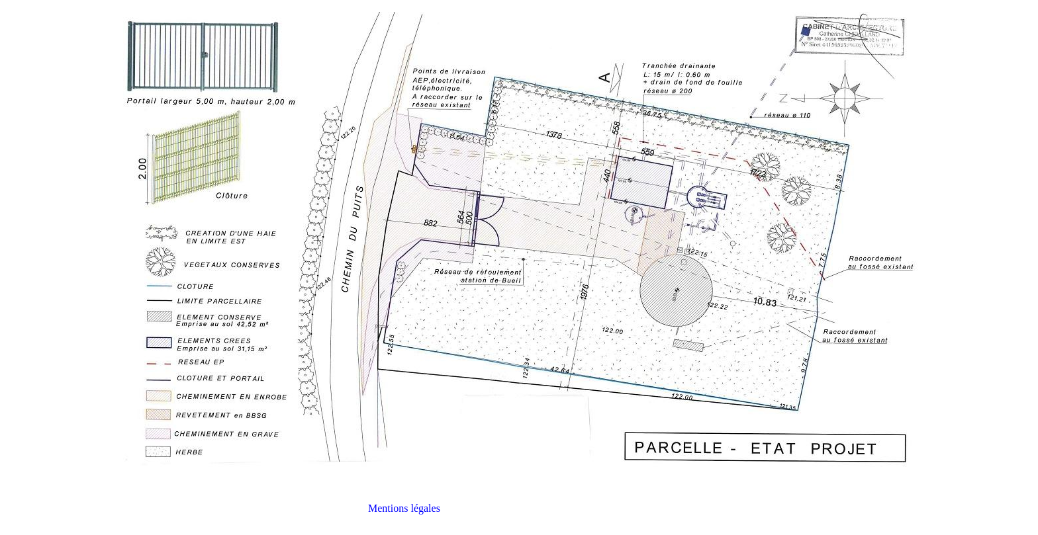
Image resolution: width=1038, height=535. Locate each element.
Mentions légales (404, 508)
